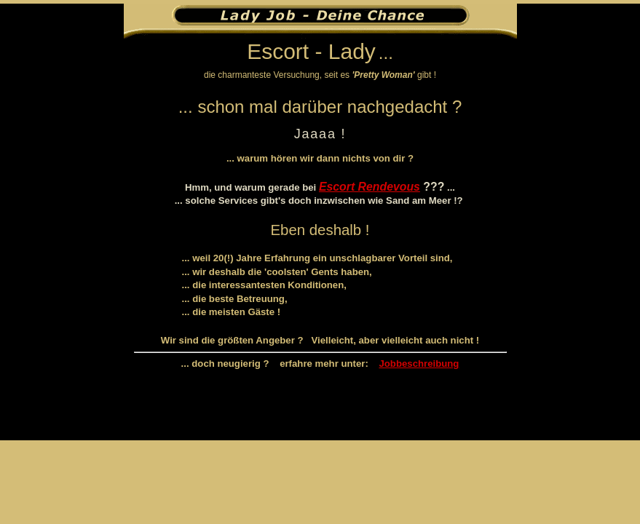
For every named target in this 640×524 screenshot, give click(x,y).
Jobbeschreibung (419, 363)
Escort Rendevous (369, 186)
